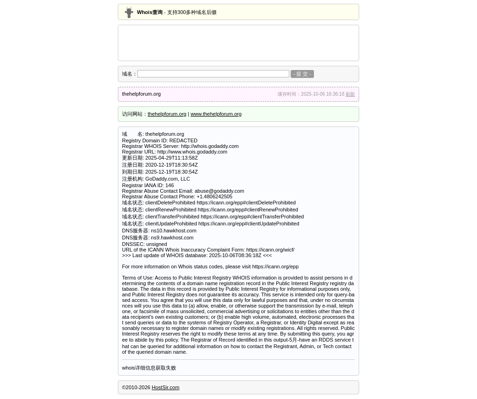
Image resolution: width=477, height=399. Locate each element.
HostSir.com (165, 387)
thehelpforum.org (167, 114)
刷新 (350, 94)
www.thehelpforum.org (216, 114)
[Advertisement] (238, 43)
